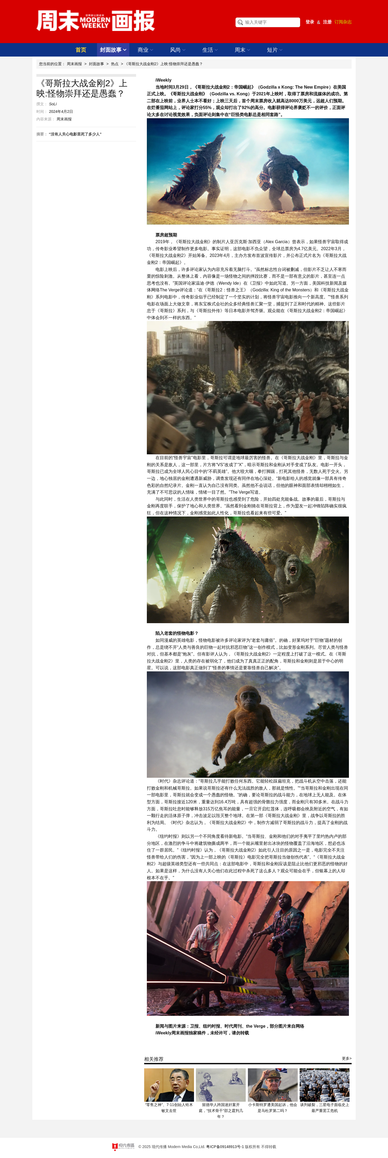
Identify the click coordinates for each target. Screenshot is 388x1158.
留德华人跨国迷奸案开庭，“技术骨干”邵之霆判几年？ (221, 1111)
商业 (146, 50)
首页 (80, 50)
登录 (310, 22)
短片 (275, 50)
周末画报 (74, 64)
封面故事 (113, 50)
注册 (327, 22)
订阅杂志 (343, 22)
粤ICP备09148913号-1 (225, 1147)
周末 (243, 50)
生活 (210, 50)
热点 (115, 64)
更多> (347, 1058)
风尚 (178, 50)
